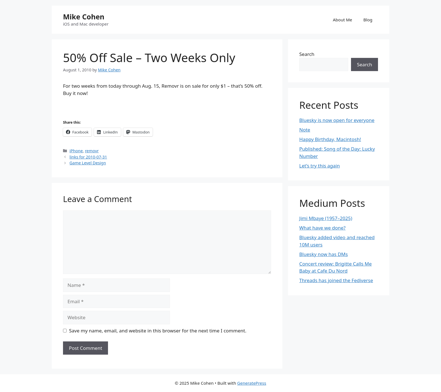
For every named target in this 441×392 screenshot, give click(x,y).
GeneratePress (251, 383)
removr (92, 150)
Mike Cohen (83, 16)
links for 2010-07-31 (88, 157)
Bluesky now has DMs (323, 254)
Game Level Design (87, 163)
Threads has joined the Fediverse (336, 280)
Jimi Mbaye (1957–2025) (325, 218)
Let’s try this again (319, 165)
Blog (367, 19)
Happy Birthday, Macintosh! (330, 139)
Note (304, 129)
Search (306, 54)
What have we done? (322, 228)
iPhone (76, 150)
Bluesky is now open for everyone (336, 120)
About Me (342, 19)
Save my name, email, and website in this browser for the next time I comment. (157, 330)
